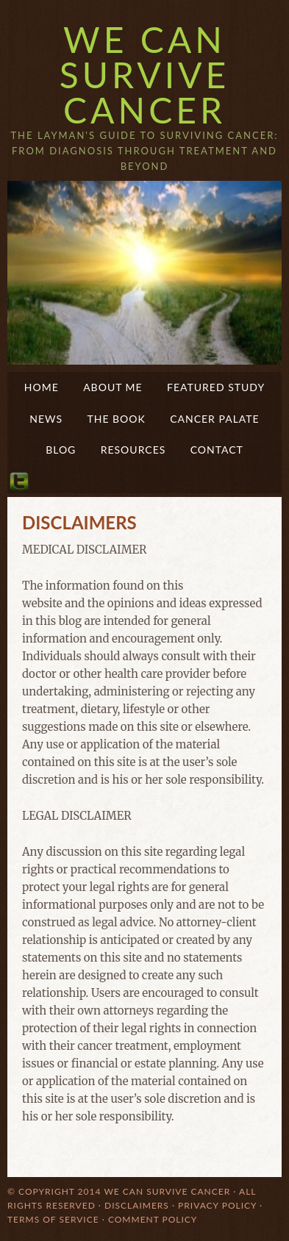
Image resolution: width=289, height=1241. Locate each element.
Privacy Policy (217, 1205)
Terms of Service (53, 1219)
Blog (61, 449)
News (46, 418)
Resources (133, 449)
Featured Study (216, 387)
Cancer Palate (215, 418)
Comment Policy (152, 1219)
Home (41, 387)
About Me (113, 387)
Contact (216, 449)
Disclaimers (136, 1205)
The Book (116, 418)
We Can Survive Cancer (145, 74)
